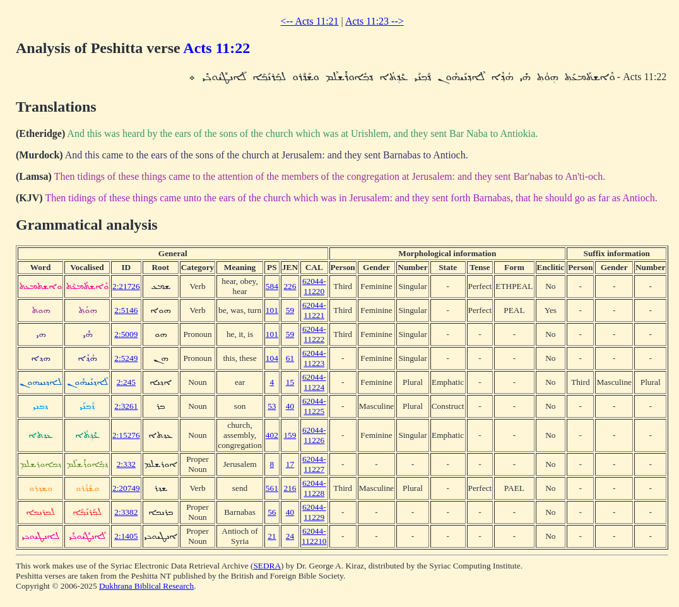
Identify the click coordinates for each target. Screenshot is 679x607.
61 (290, 358)
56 (272, 512)
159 (289, 435)
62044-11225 (314, 406)
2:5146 (126, 310)
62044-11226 (314, 435)
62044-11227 (314, 464)
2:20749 (126, 488)
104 (272, 358)
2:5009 (126, 334)
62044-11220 (314, 286)
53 (272, 406)
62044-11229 (314, 512)
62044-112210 (314, 536)
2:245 (126, 382)
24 (290, 536)
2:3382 (126, 512)
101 (272, 310)
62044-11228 (314, 488)
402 (272, 435)
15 (290, 382)
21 (272, 536)
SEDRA (267, 565)
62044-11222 (314, 334)
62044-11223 (314, 358)
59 (290, 310)
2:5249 (126, 358)
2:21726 (126, 286)
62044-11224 (314, 382)
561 (272, 488)
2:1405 (126, 536)
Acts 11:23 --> (374, 21)
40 (290, 406)
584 (272, 286)
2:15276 (126, 435)
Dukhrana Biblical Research (146, 586)
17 (290, 464)
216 (289, 488)
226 (289, 286)
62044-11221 (314, 310)
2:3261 (126, 406)
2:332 (126, 464)
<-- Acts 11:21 (310, 21)
